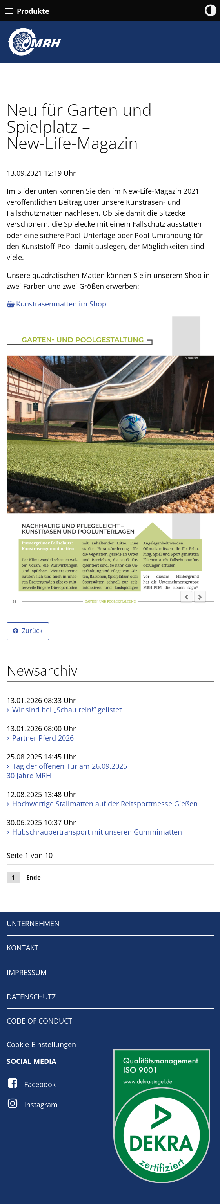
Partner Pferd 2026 (43, 738)
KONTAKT (22, 947)
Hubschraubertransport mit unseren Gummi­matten (97, 831)
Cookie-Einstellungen (41, 1044)
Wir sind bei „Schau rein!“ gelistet (67, 709)
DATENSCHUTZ (31, 996)
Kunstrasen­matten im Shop (56, 303)
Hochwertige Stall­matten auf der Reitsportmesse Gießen (105, 803)
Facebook (40, 1084)
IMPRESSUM (27, 972)
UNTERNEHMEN (33, 923)
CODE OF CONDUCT (39, 1021)
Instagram (41, 1104)
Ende (33, 877)
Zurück (32, 630)
